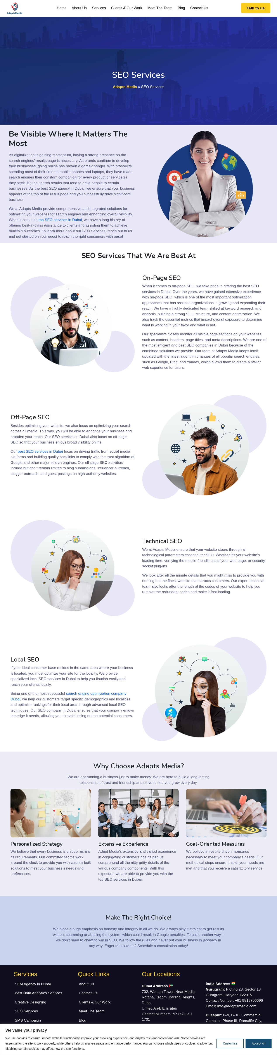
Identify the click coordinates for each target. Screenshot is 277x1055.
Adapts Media (125, 87)
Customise (230, 1043)
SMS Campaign (28, 1020)
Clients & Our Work (126, 8)
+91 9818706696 (249, 1000)
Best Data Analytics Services (38, 993)
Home (61, 8)
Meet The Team (159, 8)
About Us (79, 8)
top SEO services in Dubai (60, 220)
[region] (138, 1039)
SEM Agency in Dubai (33, 984)
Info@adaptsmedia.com (236, 1006)
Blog (181, 8)
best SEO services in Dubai (40, 451)
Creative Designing (30, 1002)
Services (99, 8)
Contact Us (199, 8)
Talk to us (256, 8)
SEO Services (26, 1011)
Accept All (258, 1043)
